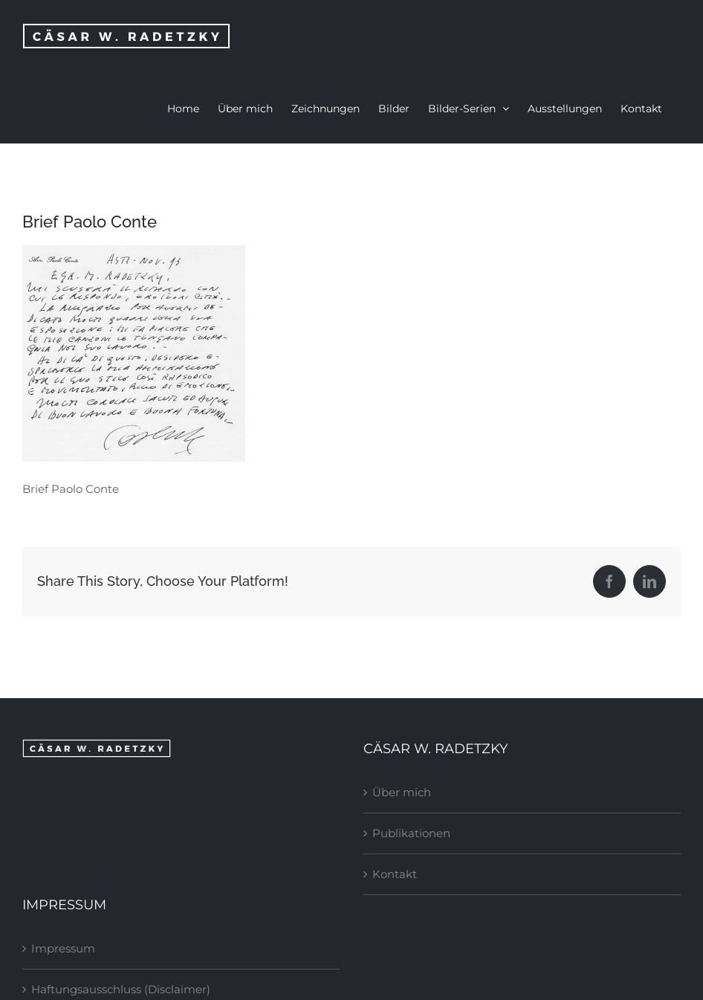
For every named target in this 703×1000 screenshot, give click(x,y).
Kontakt (394, 874)
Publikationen (411, 833)
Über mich (401, 792)
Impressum (63, 948)
